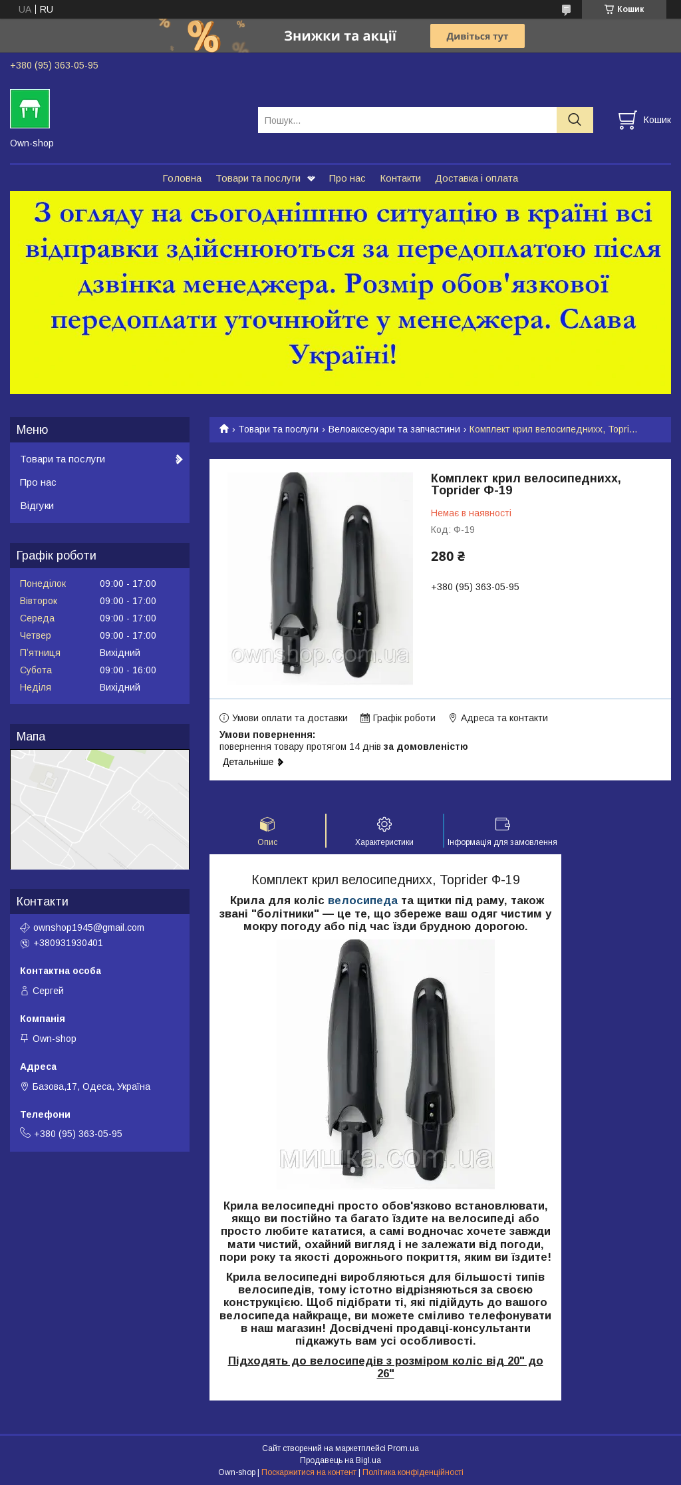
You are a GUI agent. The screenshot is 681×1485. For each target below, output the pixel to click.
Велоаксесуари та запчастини (394, 429)
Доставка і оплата (476, 178)
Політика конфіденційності (413, 1472)
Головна (182, 178)
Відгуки (37, 505)
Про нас (347, 178)
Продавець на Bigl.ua (340, 1460)
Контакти (400, 178)
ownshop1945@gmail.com (88, 927)
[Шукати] (575, 120)
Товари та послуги (258, 178)
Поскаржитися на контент (308, 1472)
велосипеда (363, 900)
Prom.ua (403, 1448)
